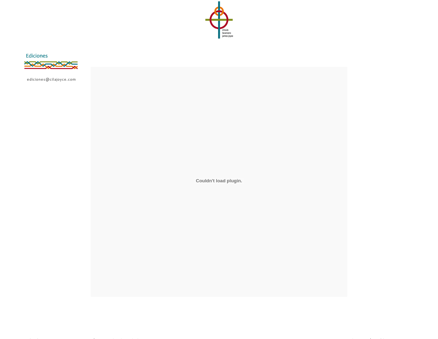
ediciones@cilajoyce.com (51, 80)
